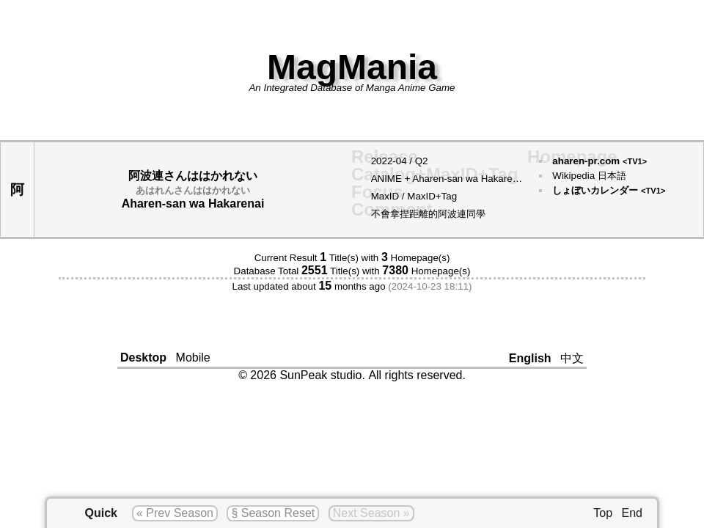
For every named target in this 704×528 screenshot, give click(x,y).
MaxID (385, 196)
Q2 (421, 160)
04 (401, 160)
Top (602, 513)
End (632, 513)
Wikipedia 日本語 (589, 175)
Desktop (143, 357)
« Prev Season (174, 513)
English (530, 358)
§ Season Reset (273, 513)
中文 (572, 358)
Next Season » (371, 513)
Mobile (193, 357)
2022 (382, 160)
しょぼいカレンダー (608, 190)
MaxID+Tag (432, 196)
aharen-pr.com (599, 160)
